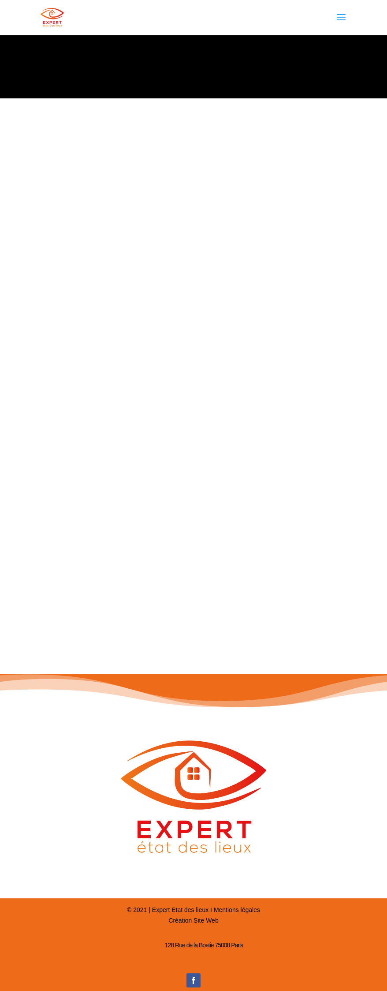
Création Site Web (193, 920)
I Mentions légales (234, 909)
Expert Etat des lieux (180, 909)
